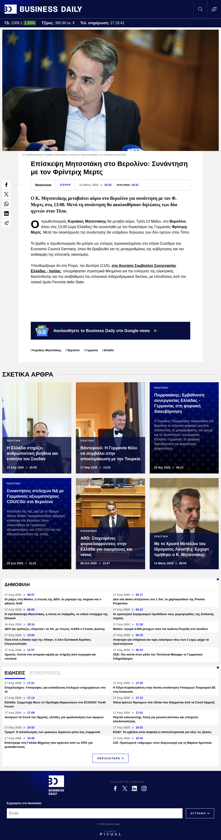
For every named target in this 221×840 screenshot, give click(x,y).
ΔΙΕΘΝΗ (65, 185)
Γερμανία (92, 350)
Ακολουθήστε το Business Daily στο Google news (96, 330)
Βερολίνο (73, 350)
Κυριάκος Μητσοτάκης (46, 350)
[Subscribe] (198, 813)
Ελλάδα (109, 350)
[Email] (94, 813)
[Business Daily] (56, 785)
